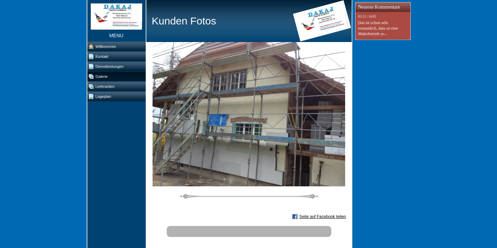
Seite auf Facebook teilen (322, 216)
